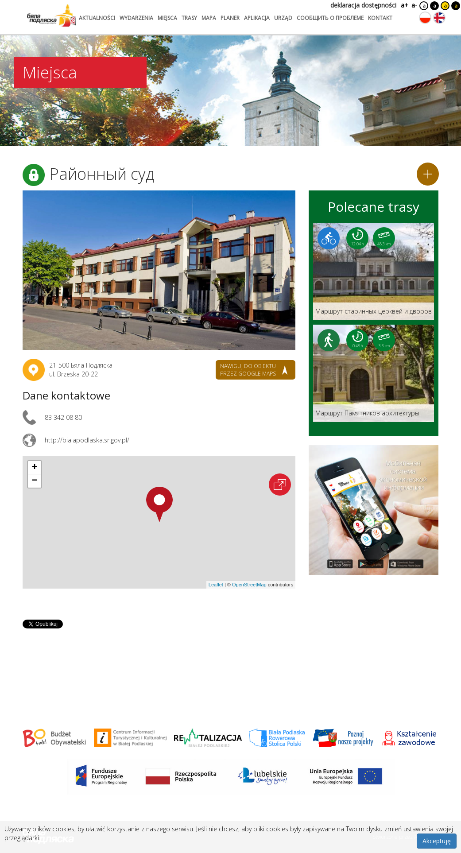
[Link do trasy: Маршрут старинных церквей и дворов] (373, 271)
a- (414, 5)
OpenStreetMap (249, 584)
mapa (208, 18)
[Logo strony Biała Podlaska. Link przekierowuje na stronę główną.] (51, 15)
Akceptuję (436, 841)
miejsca (167, 18)
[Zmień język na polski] (425, 17)
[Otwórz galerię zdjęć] (159, 270)
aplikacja (257, 18)
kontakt (380, 18)
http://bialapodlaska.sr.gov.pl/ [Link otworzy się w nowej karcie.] (87, 440)
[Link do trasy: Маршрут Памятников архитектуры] (373, 373)
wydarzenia (136, 18)
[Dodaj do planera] (428, 174)
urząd (283, 18)
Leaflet (216, 584)
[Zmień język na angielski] (439, 17)
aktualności (97, 18)
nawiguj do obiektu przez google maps (248, 369)
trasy (189, 18)
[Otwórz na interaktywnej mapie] (280, 484)
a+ (404, 5)
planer (230, 18)
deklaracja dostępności (363, 5)
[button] (159, 504)
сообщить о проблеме (330, 18)
